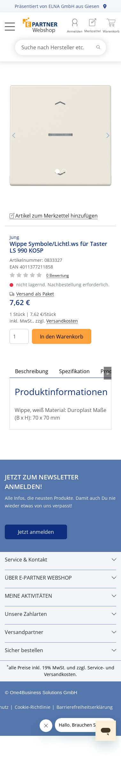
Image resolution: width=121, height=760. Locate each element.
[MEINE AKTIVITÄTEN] (60, 595)
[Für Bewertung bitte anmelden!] (57, 275)
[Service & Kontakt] (60, 559)
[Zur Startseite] (36, 26)
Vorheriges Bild (13, 135)
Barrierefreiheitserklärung (85, 707)
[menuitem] (92, 26)
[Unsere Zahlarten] (60, 614)
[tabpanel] (60, 135)
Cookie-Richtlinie (32, 707)
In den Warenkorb (61, 336)
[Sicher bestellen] (60, 650)
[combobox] (60, 47)
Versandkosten (62, 321)
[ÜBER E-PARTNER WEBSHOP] (60, 577)
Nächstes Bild (107, 135)
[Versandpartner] (60, 632)
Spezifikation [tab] (74, 371)
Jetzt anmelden (36, 531)
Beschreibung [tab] (31, 371)
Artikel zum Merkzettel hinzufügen (54, 215)
